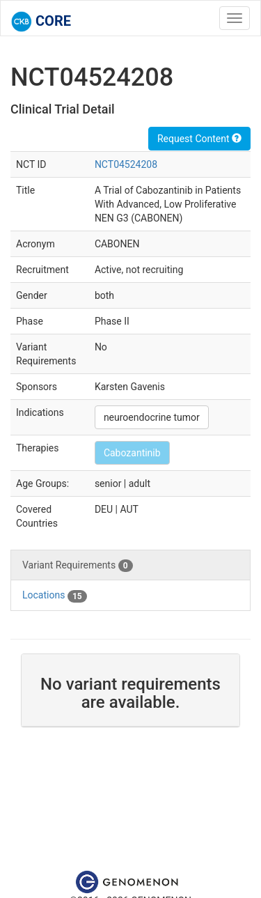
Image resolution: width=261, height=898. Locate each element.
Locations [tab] (54, 595)
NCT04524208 (126, 164)
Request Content (199, 138)
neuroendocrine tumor (152, 417)
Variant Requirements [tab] (77, 565)
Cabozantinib (132, 452)
